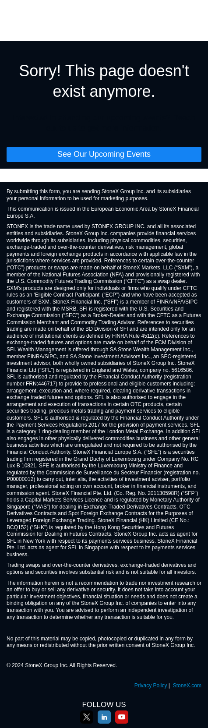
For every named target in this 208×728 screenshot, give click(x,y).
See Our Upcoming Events (104, 154)
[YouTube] (121, 722)
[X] (86, 722)
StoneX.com (187, 685)
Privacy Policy (151, 685)
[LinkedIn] (104, 722)
